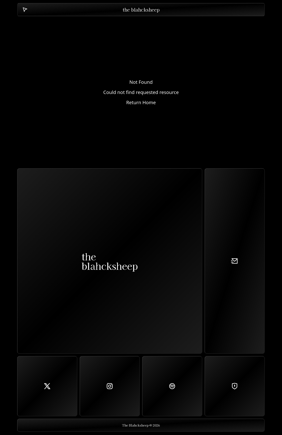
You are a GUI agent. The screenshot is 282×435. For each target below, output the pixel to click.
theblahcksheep (109, 261)
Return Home (141, 102)
